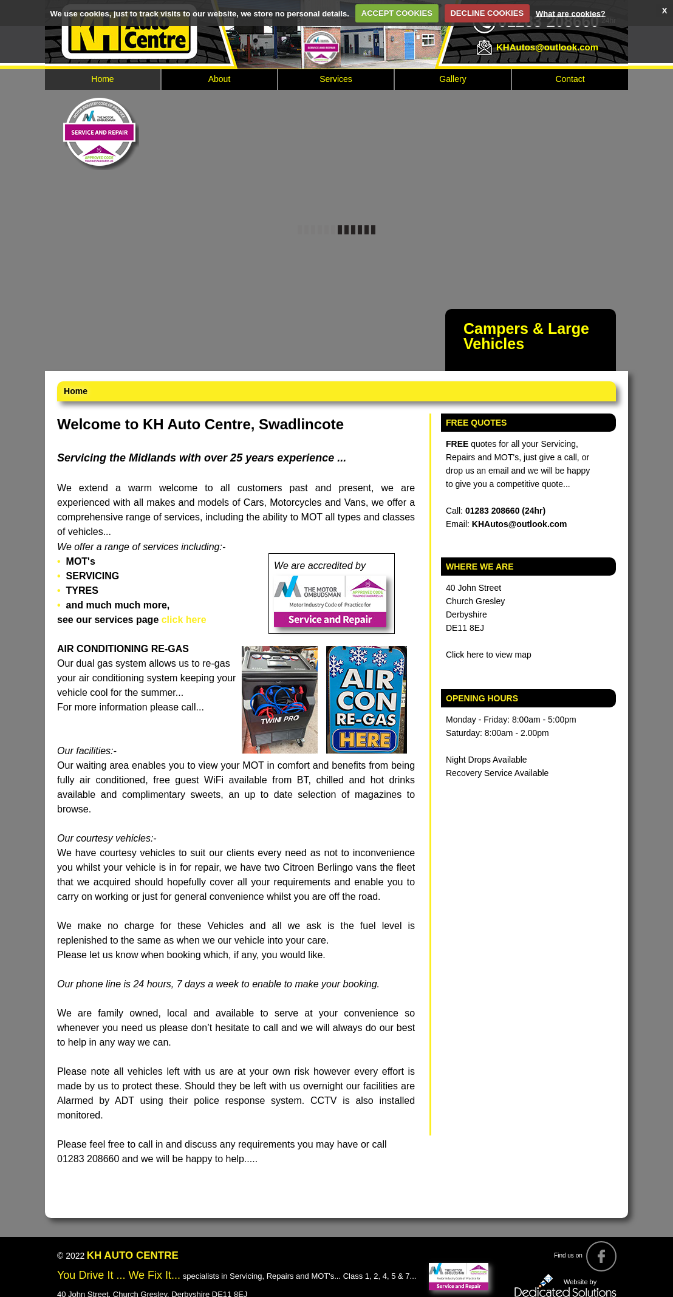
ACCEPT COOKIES (396, 13)
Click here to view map (488, 654)
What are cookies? (571, 13)
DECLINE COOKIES (487, 13)
